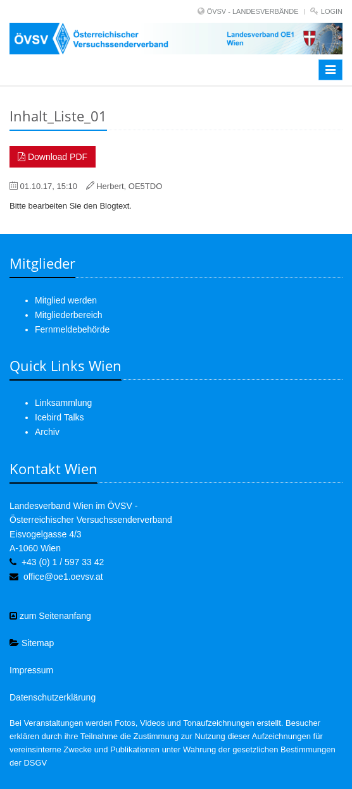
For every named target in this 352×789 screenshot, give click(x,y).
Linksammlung (63, 403)
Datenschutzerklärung (52, 697)
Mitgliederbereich (69, 315)
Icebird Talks (59, 417)
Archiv (47, 432)
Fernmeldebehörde (72, 329)
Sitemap (31, 643)
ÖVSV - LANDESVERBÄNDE (253, 11)
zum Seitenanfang (50, 616)
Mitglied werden (66, 300)
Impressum (31, 670)
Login (332, 11)
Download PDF (52, 157)
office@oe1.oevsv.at (63, 577)
